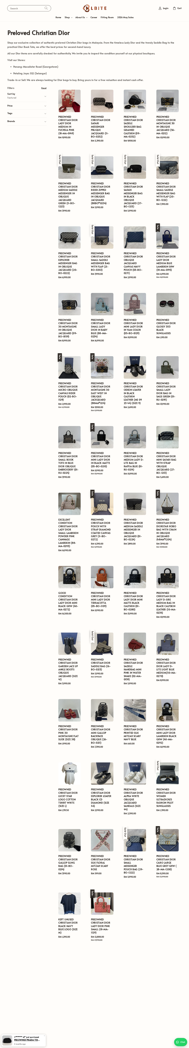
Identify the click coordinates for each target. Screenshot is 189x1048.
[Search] (46, 8)
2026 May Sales (125, 17)
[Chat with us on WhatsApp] (180, 1042)
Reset (44, 88)
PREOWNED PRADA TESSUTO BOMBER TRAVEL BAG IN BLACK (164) (27, 1039)
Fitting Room (107, 17)
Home (58, 17)
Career (94, 17)
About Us (80, 17)
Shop (67, 17)
